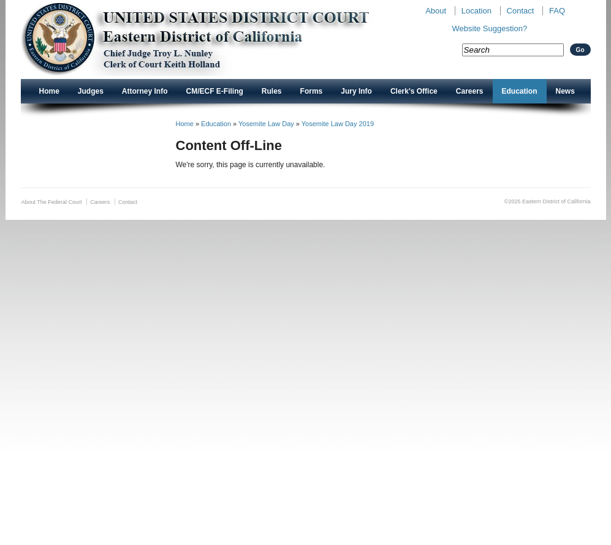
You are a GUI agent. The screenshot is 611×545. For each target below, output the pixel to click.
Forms (311, 91)
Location (476, 10)
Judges (91, 91)
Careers (470, 91)
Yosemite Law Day (266, 123)
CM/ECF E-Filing (214, 91)
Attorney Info (145, 91)
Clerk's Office (414, 91)
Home (49, 91)
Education (519, 91)
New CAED (214, 39)
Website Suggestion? (490, 28)
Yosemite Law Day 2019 (338, 123)
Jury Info (356, 91)
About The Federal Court (51, 202)
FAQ (557, 10)
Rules (272, 91)
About (435, 10)
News (565, 91)
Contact (520, 10)
